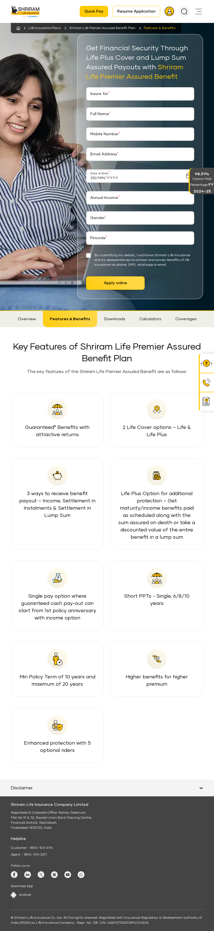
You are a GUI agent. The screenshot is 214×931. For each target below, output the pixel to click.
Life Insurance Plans (44, 28)
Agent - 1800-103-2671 (29, 854)
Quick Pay (93, 11)
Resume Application (136, 11)
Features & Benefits (70, 319)
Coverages (186, 319)
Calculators (150, 319)
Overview (27, 319)
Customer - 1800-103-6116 (32, 848)
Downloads (114, 319)
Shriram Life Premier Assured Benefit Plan (102, 28)
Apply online (115, 283)
